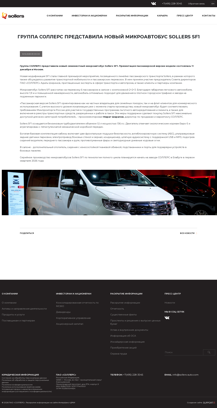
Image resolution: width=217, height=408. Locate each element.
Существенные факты (123, 314)
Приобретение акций (123, 347)
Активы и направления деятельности (24, 308)
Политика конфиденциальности (17, 384)
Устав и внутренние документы (129, 329)
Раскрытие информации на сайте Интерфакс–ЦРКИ (50, 402)
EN (213, 3)
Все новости (188, 233)
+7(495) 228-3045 (172, 3)
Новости (170, 302)
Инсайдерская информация (127, 341)
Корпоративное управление (73, 318)
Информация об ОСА (123, 335)
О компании (55, 15)
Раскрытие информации (125, 302)
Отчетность (117, 308)
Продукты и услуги (13, 314)
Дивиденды (63, 312)
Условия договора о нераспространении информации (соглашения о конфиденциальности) (27, 390)
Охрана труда (118, 353)
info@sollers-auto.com (185, 374)
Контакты (208, 15)
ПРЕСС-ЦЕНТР (185, 15)
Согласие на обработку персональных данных (24, 378)
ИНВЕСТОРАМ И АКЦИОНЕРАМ (89, 15)
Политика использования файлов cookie (21, 387)
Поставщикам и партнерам (18, 320)
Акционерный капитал (69, 323)
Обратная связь (196, 3)
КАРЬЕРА (162, 15)
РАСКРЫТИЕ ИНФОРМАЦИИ (132, 15)
